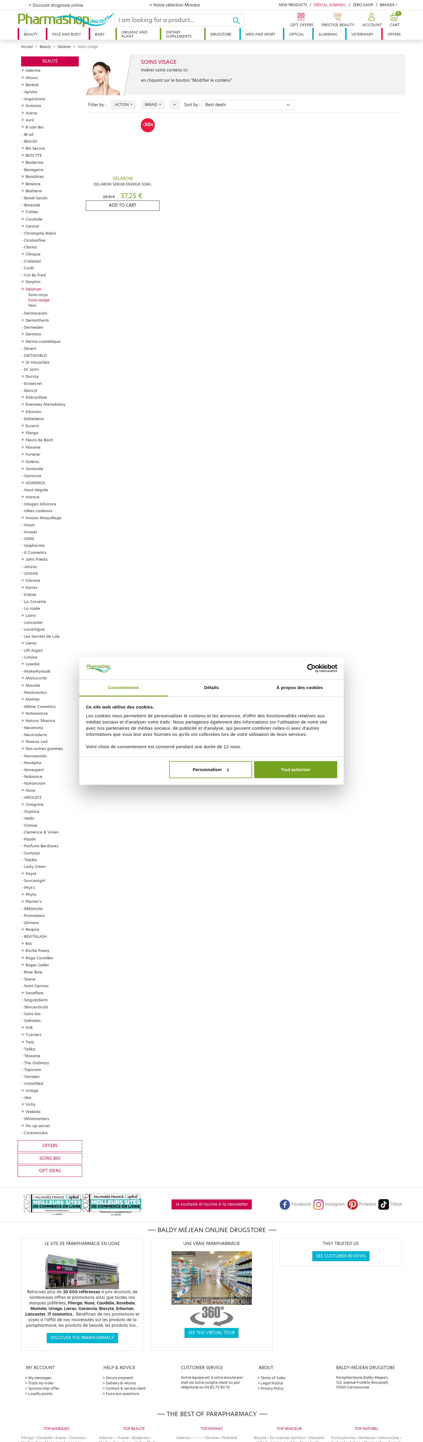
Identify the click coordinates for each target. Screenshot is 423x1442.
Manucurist (36, 678)
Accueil (27, 46)
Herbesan (366, 1437)
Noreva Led (37, 741)
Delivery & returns (121, 1383)
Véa (27, 1097)
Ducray (32, 376)
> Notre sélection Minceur (175, 5)
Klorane (33, 580)
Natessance (37, 713)
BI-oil (28, 134)
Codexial (32, 261)
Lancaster (33, 622)
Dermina (33, 334)
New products (293, 4)
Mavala (33, 685)
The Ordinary (36, 1062)
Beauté (50, 61)
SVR (29, 1027)
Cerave (32, 226)
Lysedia (33, 663)
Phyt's (29, 887)
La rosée (32, 608)
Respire (32, 929)
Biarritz (30, 141)
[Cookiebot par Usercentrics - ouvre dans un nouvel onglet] (311, 668)
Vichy (31, 1104)
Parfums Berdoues (41, 845)
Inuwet (30, 531)
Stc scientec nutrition (287, 1437)
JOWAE (31, 573)
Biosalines (35, 176)
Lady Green (35, 866)
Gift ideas (50, 1171)
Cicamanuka (36, 1132)
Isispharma (34, 545)
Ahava (32, 77)
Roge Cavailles (39, 957)
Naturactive (388, 1437)
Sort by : (192, 105)
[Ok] (238, 20)
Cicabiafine (35, 240)
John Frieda (37, 559)
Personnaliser (211, 769)
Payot (31, 873)
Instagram (329, 1204)
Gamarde (34, 468)
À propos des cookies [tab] (299, 687)
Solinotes (32, 1020)
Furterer (33, 454)
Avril (29, 120)
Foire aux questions (122, 1393)
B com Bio (34, 127)
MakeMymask (37, 671)
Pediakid (229, 1437)
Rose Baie (33, 972)
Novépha (32, 762)
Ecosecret (33, 383)
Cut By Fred (35, 275)
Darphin (33, 281)
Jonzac (30, 566)
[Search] (174, 20)
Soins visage (38, 300)
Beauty (31, 34)
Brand (151, 104)
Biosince (33, 183)
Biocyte (260, 1437)
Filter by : (97, 105)
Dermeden (33, 327)
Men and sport (260, 34)
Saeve (30, 979)
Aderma (33, 70)
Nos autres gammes (44, 748)
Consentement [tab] (123, 687)
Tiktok (390, 1204)
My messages (39, 1377)
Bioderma (34, 162)
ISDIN (29, 538)
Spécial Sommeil (330, 4)
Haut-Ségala (36, 489)
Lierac (31, 643)
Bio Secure (35, 148)
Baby (100, 34)
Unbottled (33, 1083)
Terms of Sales (273, 1377)
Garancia (32, 475)
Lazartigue (34, 629)
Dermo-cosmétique (43, 341)
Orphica (31, 811)
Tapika (30, 859)
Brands (387, 4)
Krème (30, 594)
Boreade (32, 205)
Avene (31, 113)
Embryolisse (36, 397)
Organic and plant (134, 34)
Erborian (33, 411)
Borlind (32, 84)
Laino (31, 615)
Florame (33, 447)
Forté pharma (343, 1437)
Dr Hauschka (38, 362)
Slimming (328, 34)
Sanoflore (34, 992)
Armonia (33, 105)
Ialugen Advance (40, 504)
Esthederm (34, 418)
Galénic (32, 461)
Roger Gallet (37, 965)
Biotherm (34, 190)
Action (122, 104)
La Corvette (35, 601)
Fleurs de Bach (39, 439)
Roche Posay (37, 950)
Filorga (32, 432)
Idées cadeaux (38, 510)
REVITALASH (35, 936)
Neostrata (33, 727)
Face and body (66, 34)
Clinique (33, 254)
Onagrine (34, 804)
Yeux (32, 305)
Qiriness (31, 922)
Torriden (32, 1076)
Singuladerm (36, 999)
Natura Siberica (40, 720)
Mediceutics (35, 692)
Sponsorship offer (43, 1388)
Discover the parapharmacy (82, 1338)
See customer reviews (341, 1256)
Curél (29, 267)
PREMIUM (33, 908)
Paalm (30, 839)
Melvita (33, 699)
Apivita (30, 91)
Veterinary (362, 34)
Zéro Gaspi (363, 4)
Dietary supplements (179, 34)
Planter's (34, 901)
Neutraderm (35, 734)
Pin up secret (38, 1125)
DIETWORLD (35, 355)
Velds (29, 818)
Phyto (31, 894)
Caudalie (34, 219)
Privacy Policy (272, 1388)
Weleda (33, 1111)
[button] (371, 20)
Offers (394, 34)
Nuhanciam (35, 783)
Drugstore (220, 34)
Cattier (32, 211)
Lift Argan (33, 650)
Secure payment (119, 1377)
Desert (30, 348)
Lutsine (30, 657)
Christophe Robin (40, 233)
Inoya (29, 524)
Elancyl (30, 390)
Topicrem (32, 1069)
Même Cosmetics (40, 706)
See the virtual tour (211, 1333)
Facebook (295, 1204)
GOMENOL (36, 482)
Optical (296, 34)
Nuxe (30, 790)
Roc (29, 943)
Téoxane (32, 1055)
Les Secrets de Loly (42, 636)
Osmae (30, 825)
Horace (32, 496)
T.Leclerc (34, 1034)
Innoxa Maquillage (43, 517)
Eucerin (32, 425)
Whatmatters (36, 1118)
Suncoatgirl (34, 880)
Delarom (64, 46)
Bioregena (33, 169)
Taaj (30, 1042)
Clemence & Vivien (41, 832)
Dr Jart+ (31, 369)
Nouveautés (35, 755)
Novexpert (34, 769)
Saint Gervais (36, 985)
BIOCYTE (34, 155)
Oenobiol (316, 1437)
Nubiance (33, 776)
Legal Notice (272, 1383)
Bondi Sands (35, 197)
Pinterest (361, 1204)
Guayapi (32, 852)
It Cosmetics (35, 552)
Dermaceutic (36, 313)
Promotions (34, 915)
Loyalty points (40, 1393)
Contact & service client (126, 1388)
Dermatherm (37, 320)
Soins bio (32, 1013)
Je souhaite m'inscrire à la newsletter (211, 1204)
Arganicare (34, 98)
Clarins (30, 247)
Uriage (32, 1090)
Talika (29, 1049)
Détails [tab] (211, 687)
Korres (31, 587)
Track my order (41, 1383)
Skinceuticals (36, 1007)
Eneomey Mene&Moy (46, 404)
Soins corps (38, 294)
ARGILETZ (33, 797)
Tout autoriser (295, 769)
